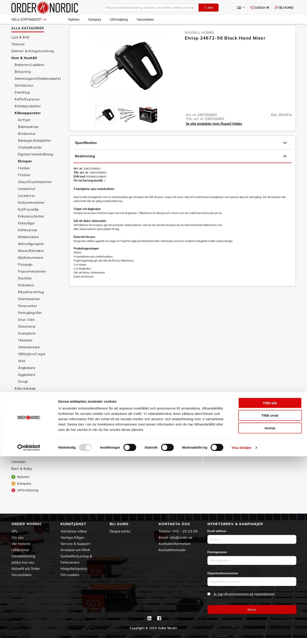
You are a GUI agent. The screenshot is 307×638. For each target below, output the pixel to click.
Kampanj (94, 20)
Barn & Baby (21, 481)
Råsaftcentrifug (31, 304)
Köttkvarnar (28, 242)
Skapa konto (120, 531)
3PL (14, 531)
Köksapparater (28, 125)
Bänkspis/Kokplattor (34, 153)
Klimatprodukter (28, 118)
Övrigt (23, 394)
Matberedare (28, 249)
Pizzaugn (25, 277)
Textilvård (23, 421)
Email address (217, 531)
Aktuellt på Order (25, 568)
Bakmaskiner (28, 139)
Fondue (24, 180)
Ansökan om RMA (75, 550)
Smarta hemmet (28, 407)
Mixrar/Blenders (31, 263)
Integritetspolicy (73, 568)
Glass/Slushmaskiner (35, 194)
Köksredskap (25, 401)
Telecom (18, 56)
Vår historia (20, 543)
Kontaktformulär (172, 550)
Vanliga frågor (72, 537)
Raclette (25, 290)
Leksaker (18, 474)
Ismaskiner (27, 201)
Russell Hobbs (199, 44)
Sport (16, 460)
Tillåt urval (270, 597)
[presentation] (105, 127)
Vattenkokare (29, 359)
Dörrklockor (24, 98)
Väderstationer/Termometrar (38, 435)
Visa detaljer (241, 629)
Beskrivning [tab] (181, 168)
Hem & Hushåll (24, 70)
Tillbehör (22, 442)
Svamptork (27, 345)
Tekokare (25, 352)
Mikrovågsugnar (31, 256)
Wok (21, 373)
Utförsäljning (119, 20)
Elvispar (25, 173)
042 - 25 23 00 (185, 531)
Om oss (17, 537)
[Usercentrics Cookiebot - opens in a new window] (28, 629)
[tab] (105, 127)
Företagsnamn (218, 552)
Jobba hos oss (22, 562)
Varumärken (145, 20)
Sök (208, 7)
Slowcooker (27, 318)
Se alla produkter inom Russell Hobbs (214, 136)
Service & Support (75, 543)
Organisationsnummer (223, 573)
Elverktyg (22, 104)
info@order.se (181, 537)
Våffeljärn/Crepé (31, 366)
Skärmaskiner (29, 311)
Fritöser (24, 187)
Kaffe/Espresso (27, 111)
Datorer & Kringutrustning (32, 63)
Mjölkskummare (31, 270)
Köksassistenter (31, 228)
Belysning (23, 84)
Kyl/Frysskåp (28, 221)
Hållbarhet (20, 550)
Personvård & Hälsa (27, 453)
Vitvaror (21, 428)
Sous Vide (26, 332)
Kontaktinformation (175, 543)
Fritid (15, 467)
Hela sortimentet (28, 19)
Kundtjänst (73, 524)
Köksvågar (26, 235)
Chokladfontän (30, 159)
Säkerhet (22, 414)
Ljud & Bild (20, 49)
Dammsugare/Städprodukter (38, 91)
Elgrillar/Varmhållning (35, 166)
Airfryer (24, 132)
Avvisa (270, 610)
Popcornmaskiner (32, 283)
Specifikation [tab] (181, 155)
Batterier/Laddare (29, 77)
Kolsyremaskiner (31, 215)
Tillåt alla (270, 584)
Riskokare (26, 297)
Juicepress (26, 208)
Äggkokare (27, 387)
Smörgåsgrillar (30, 325)
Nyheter (74, 20)
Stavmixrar (27, 339)
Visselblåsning (23, 556)
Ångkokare (27, 380)
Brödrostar (27, 146)
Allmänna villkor (73, 531)
